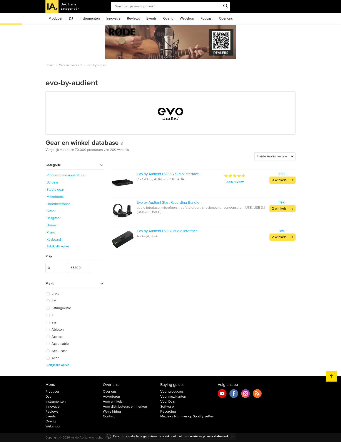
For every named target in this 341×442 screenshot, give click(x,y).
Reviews (133, 18)
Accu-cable (58, 344)
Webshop (187, 18)
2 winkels (279, 208)
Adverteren (111, 396)
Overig (168, 18)
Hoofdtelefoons (58, 204)
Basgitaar (53, 218)
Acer (53, 358)
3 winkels (279, 180)
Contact (109, 416)
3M (51, 301)
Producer (55, 18)
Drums (51, 225)
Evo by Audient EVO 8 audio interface (167, 231)
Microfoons (55, 197)
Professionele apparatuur (65, 175)
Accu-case (57, 351)
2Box (53, 294)
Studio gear (55, 189)
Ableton (55, 329)
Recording (168, 411)
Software (167, 406)
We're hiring (112, 411)
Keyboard (54, 239)
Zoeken (225, 6)
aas (52, 322)
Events (151, 18)
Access (54, 337)
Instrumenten (90, 18)
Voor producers (172, 391)
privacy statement (215, 436)
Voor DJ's (167, 401)
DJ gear (52, 182)
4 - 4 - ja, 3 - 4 (147, 236)
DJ (71, 18)
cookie (193, 436)
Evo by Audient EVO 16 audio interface (168, 174)
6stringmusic (59, 308)
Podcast (206, 18)
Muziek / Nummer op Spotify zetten (187, 416)
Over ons (226, 18)
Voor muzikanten (173, 396)
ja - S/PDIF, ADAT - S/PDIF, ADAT (161, 179)
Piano (51, 232)
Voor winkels (112, 401)
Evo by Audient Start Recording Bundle (168, 202)
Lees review (235, 182)
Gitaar (51, 211)
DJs (48, 396)
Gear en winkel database (84, 143)
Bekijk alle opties (58, 246)
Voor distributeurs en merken (125, 406)
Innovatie (113, 18)
